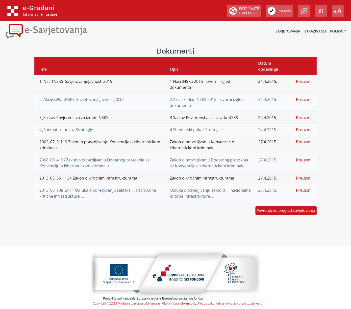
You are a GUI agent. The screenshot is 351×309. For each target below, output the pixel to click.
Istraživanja (315, 31)
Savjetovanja (288, 31)
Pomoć (336, 31)
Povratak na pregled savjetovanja (286, 210)
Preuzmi (304, 81)
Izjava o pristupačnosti (245, 303)
